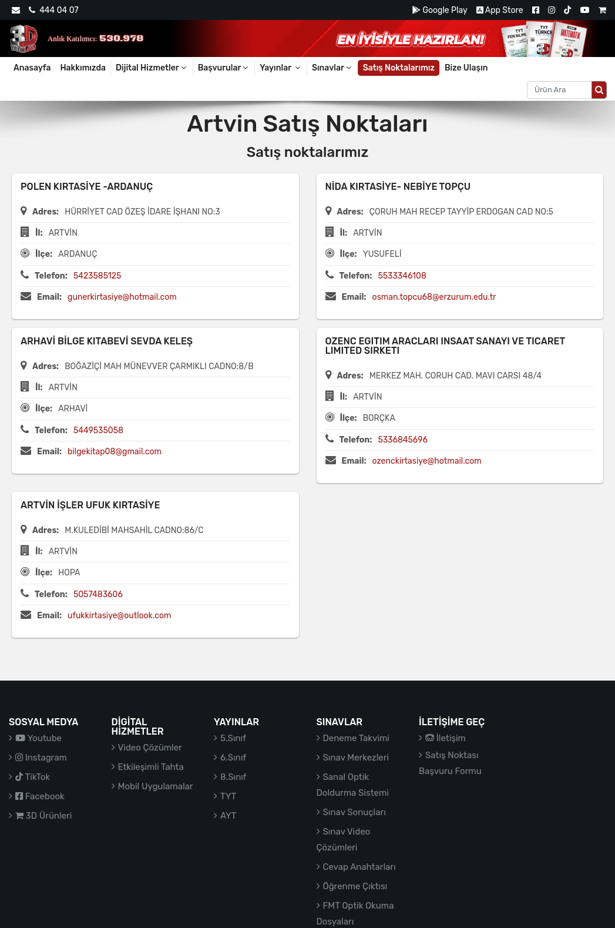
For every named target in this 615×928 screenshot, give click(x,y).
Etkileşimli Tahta (151, 767)
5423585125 (97, 276)
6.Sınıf (233, 757)
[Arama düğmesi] (599, 90)
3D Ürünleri (43, 815)
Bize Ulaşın (466, 68)
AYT (228, 815)
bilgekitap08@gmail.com (115, 452)
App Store (499, 10)
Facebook (40, 796)
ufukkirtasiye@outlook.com (119, 616)
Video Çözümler (150, 747)
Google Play (439, 10)
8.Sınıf (233, 777)
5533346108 (402, 276)
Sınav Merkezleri (356, 757)
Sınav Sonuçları (354, 812)
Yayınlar (281, 68)
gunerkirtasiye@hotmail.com (122, 297)
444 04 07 (53, 10)
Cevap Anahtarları (359, 867)
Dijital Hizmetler (152, 68)
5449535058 (98, 430)
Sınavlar (332, 68)
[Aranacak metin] (559, 90)
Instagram (41, 757)
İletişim (445, 738)
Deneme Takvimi (356, 738)
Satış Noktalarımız (399, 68)
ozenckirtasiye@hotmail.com (427, 461)
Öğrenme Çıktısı (355, 886)
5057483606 (98, 594)
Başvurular (224, 68)
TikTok (32, 777)
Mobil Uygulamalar (155, 786)
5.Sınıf (233, 738)
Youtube (38, 738)
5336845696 (403, 440)
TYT (228, 796)
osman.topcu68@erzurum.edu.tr (434, 297)
